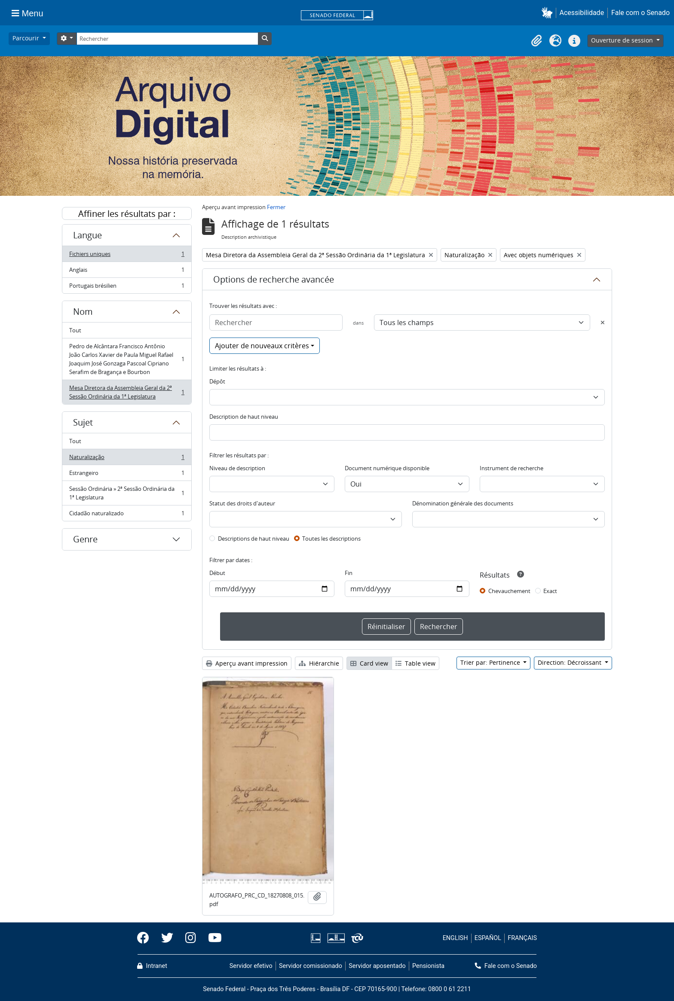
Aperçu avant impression (247, 663)
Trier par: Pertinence (491, 662)
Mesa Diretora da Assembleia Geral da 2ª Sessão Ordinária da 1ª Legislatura (126, 392)
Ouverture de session (623, 40)
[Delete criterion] (602, 322)
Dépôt (217, 381)
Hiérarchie (319, 663)
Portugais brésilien (126, 287)
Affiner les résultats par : (126, 213)
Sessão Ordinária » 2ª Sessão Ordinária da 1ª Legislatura (126, 493)
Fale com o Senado (640, 13)
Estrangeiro (126, 475)
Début (217, 573)
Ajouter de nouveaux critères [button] (262, 345)
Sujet (83, 422)
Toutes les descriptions (331, 538)
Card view (369, 663)
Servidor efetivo (251, 966)
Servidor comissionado (310, 966)
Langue (87, 235)
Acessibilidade (582, 13)
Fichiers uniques (126, 255)
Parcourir (26, 38)
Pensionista (428, 966)
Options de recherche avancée (273, 279)
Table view (415, 663)
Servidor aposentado (377, 966)
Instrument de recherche (511, 468)
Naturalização (126, 459)
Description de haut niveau (243, 416)
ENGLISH (455, 938)
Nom (83, 311)
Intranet (152, 966)
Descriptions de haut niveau (253, 538)
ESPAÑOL (488, 938)
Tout (75, 330)
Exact (550, 591)
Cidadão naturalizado (126, 515)
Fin (348, 573)
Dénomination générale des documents (462, 503)
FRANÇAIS (522, 938)
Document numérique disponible (387, 468)
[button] (549, 12)
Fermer (276, 207)
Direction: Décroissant (570, 662)
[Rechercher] (167, 38)
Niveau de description (237, 468)
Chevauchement (509, 591)
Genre (85, 539)
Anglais (126, 271)
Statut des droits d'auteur (242, 503)
